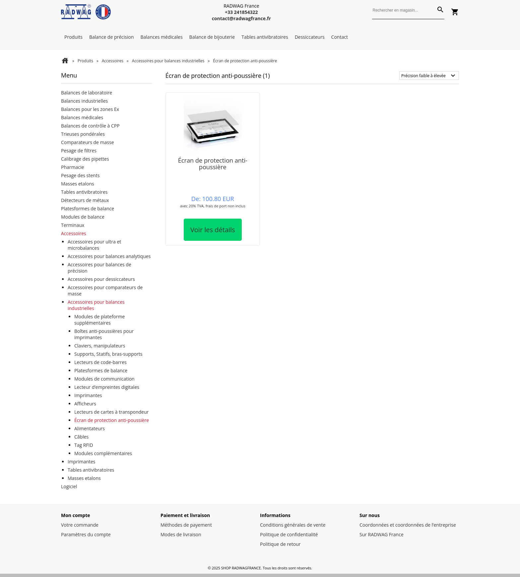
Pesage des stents (80, 175)
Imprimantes (88, 395)
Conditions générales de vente (292, 525)
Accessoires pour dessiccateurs (101, 279)
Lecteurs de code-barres (100, 362)
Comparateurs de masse (87, 142)
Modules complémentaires (103, 453)
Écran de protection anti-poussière (111, 420)
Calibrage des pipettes (85, 159)
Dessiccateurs (310, 37)
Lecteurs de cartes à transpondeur (111, 412)
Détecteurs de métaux (85, 200)
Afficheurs (85, 403)
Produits (73, 37)
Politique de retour (280, 544)
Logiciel (69, 486)
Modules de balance (82, 217)
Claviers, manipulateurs (99, 345)
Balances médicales (162, 37)
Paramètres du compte (86, 534)
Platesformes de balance (87, 208)
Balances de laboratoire (86, 92)
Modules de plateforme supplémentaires (99, 319)
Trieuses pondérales (83, 134)
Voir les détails (212, 229)
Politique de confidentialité (289, 534)
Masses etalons (77, 184)
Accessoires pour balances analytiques (109, 256)
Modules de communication (104, 379)
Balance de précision (111, 37)
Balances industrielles (84, 101)
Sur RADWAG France (381, 534)
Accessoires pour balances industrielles (168, 61)
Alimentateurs (89, 428)
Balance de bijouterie (212, 37)
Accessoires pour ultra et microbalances (94, 244)
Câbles (81, 437)
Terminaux (72, 225)
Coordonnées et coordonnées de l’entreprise (407, 525)
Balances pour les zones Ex (90, 109)
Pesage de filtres (79, 150)
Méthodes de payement (186, 525)
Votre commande (79, 525)
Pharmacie (72, 167)
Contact (339, 37)
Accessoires (112, 61)
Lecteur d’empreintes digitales (106, 387)
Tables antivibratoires (264, 37)
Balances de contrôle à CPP (90, 126)
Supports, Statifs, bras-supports (108, 354)
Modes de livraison (181, 534)
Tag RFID (83, 445)
